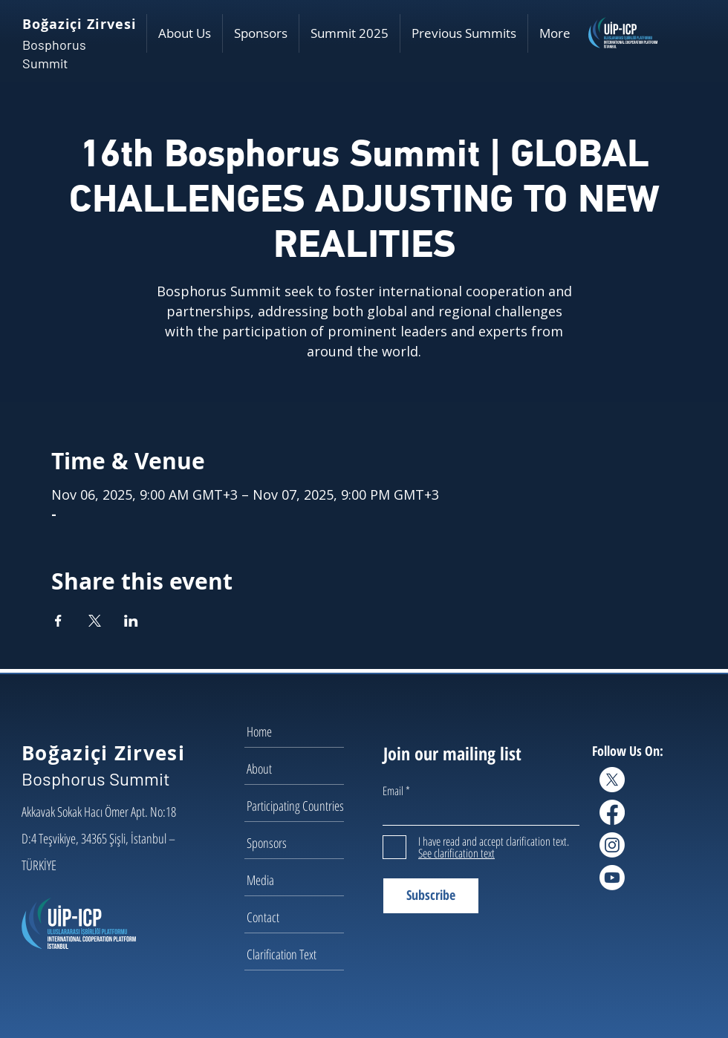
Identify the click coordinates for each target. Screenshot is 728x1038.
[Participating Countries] (299, 805)
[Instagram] (612, 845)
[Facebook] (612, 812)
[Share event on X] (95, 621)
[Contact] (299, 917)
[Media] (299, 880)
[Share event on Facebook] (58, 621)
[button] (184, 33)
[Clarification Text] (299, 954)
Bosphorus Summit (96, 778)
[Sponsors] (299, 843)
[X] (612, 779)
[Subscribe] (430, 895)
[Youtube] (612, 877)
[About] (299, 768)
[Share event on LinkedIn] (131, 621)
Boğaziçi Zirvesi (79, 24)
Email (393, 791)
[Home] (299, 731)
